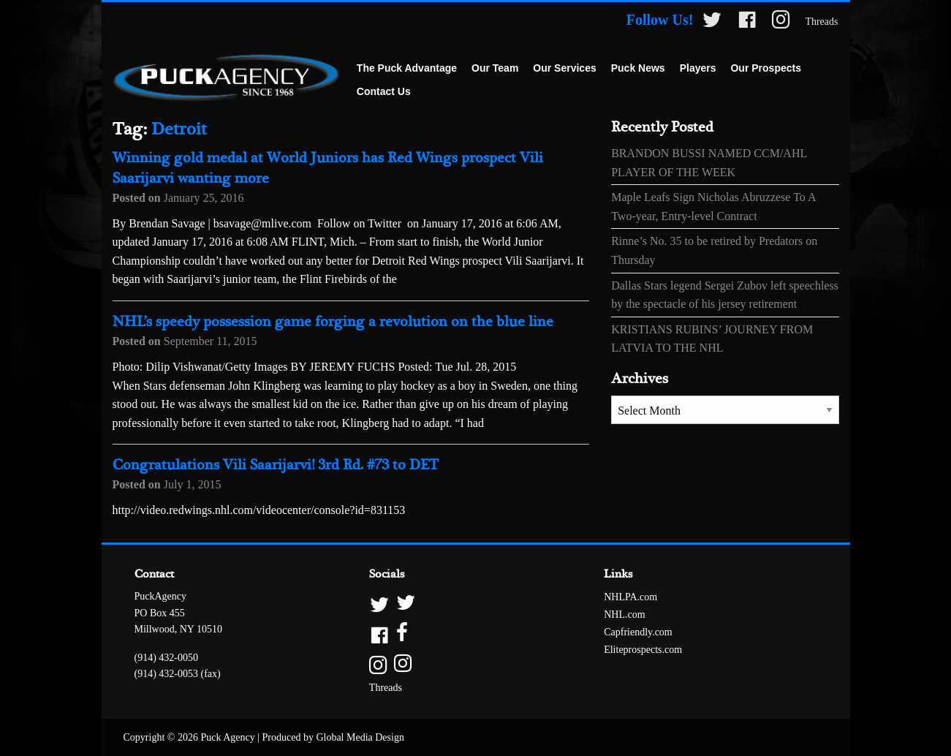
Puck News (638, 68)
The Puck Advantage (407, 68)
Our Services (564, 68)
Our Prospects (765, 68)
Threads (821, 21)
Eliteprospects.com (643, 649)
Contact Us (384, 91)
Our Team (494, 68)
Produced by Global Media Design (333, 737)
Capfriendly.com (638, 632)
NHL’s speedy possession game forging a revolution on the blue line (333, 322)
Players (698, 68)
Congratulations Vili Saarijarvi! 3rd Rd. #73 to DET (276, 465)
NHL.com (624, 614)
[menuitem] (407, 68)
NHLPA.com (630, 596)
